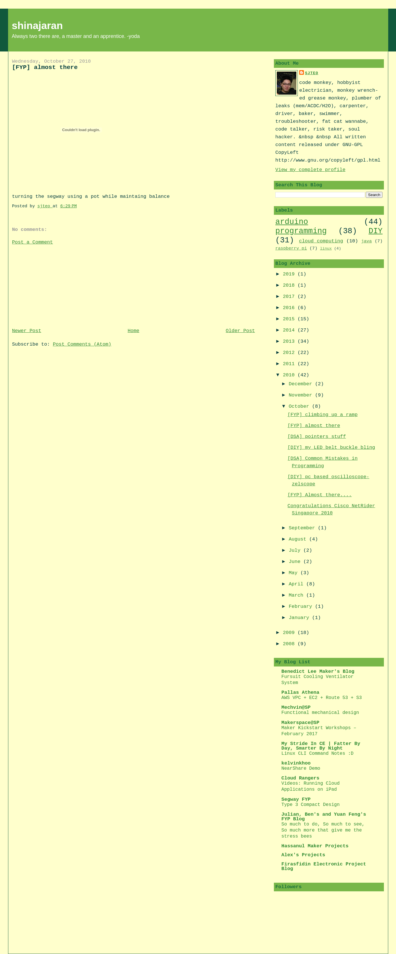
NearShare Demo (300, 768)
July (296, 550)
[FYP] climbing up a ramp (322, 414)
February (302, 606)
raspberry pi (291, 248)
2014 (290, 330)
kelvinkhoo (295, 763)
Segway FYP (295, 799)
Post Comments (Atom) (82, 344)
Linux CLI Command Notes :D (317, 753)
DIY (376, 231)
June (296, 561)
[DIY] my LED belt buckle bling (331, 447)
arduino (291, 221)
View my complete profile (310, 170)
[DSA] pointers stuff (316, 436)
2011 (290, 364)
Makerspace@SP (300, 722)
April (297, 584)
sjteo (311, 73)
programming (301, 231)
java (366, 241)
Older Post (240, 331)
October (300, 406)
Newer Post (26, 331)
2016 (290, 308)
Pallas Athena (300, 692)
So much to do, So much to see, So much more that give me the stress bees (323, 830)
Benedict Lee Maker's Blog (317, 671)
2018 (290, 285)
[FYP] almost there (313, 425)
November (302, 395)
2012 (290, 352)
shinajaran (37, 25)
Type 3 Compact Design (310, 804)
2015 (290, 319)
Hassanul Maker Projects (314, 846)
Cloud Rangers (300, 778)
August (299, 539)
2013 (290, 341)
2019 (290, 274)
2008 (290, 644)
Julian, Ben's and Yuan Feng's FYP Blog (323, 817)
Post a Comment (32, 242)
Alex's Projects (303, 855)
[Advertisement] (55, 286)
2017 (290, 296)
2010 (290, 375)
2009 (290, 632)
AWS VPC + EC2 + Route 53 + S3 (321, 697)
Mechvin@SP (295, 707)
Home (133, 331)
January (300, 617)
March (297, 595)
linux (326, 248)
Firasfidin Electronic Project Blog (323, 866)
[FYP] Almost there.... (319, 495)
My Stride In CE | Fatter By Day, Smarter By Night (320, 746)
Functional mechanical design (320, 712)
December (302, 384)
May (294, 573)
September (303, 528)
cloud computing (321, 241)
